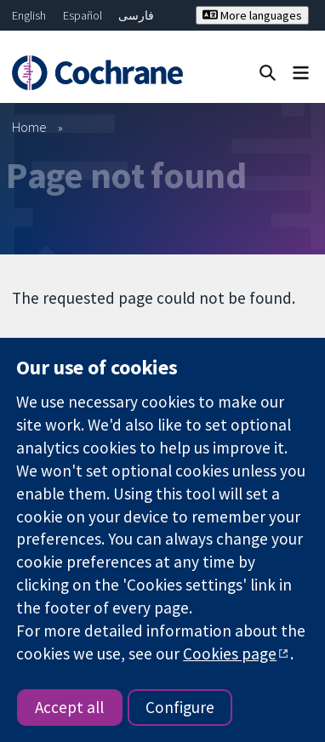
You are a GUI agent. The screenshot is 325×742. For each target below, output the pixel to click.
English (29, 15)
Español (82, 15)
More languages (252, 15)
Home (29, 126)
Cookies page (230, 653)
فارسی (136, 15)
